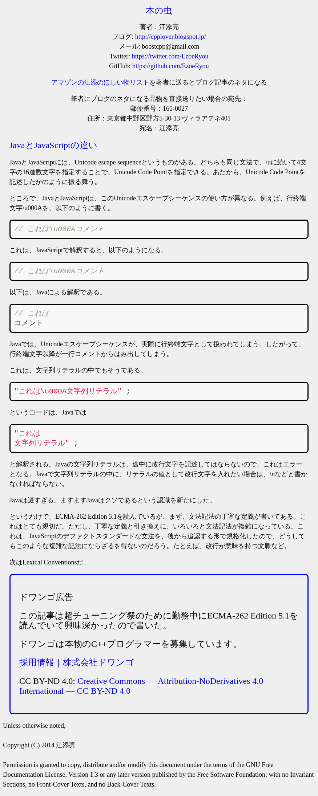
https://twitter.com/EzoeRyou (170, 56)
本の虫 (159, 10)
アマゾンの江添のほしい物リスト (100, 82)
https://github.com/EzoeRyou (170, 66)
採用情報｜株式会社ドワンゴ (76, 662)
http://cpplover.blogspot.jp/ (170, 36)
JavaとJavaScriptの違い (53, 145)
